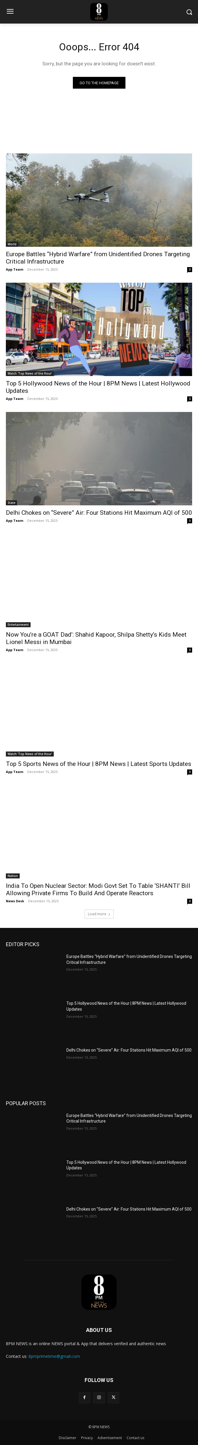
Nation (13, 876)
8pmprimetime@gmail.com (54, 1356)
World (12, 244)
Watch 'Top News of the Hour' (30, 373)
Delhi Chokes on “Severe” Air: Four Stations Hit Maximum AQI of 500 (99, 512)
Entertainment (18, 625)
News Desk (15, 901)
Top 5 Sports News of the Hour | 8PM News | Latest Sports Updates (98, 763)
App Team (14, 269)
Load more (99, 913)
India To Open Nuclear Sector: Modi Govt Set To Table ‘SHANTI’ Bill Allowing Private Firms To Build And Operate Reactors (98, 889)
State (11, 503)
